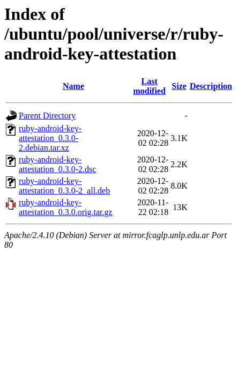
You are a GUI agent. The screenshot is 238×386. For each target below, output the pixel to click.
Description (211, 86)
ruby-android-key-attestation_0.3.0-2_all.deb (64, 185)
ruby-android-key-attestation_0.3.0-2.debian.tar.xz (50, 138)
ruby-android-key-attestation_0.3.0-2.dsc (57, 164)
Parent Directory (47, 115)
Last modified (149, 86)
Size (179, 86)
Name (73, 86)
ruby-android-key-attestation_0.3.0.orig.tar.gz (66, 207)
